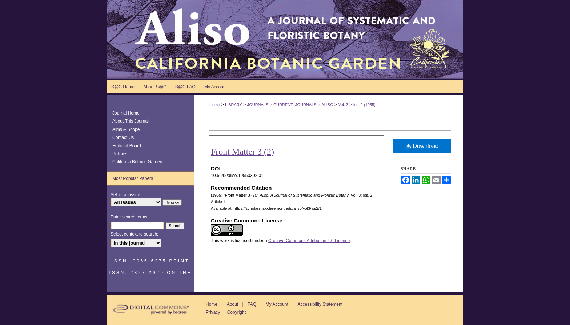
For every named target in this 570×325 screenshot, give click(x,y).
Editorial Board (126, 145)
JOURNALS (258, 105)
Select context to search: (134, 234)
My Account (277, 304)
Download (422, 146)
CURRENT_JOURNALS (295, 105)
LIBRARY (233, 105)
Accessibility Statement (320, 304)
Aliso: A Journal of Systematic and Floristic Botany (285, 39)
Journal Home (126, 113)
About (232, 304)
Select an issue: (126, 194)
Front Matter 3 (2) (242, 151)
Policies (119, 153)
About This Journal (130, 121)
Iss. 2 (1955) (364, 105)
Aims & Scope (126, 129)
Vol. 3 (343, 105)
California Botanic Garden (137, 161)
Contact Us (123, 137)
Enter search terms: (130, 217)
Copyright (236, 312)
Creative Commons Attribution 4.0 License (309, 240)
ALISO (327, 105)
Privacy (213, 312)
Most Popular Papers (132, 178)
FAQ (252, 304)
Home (214, 105)
